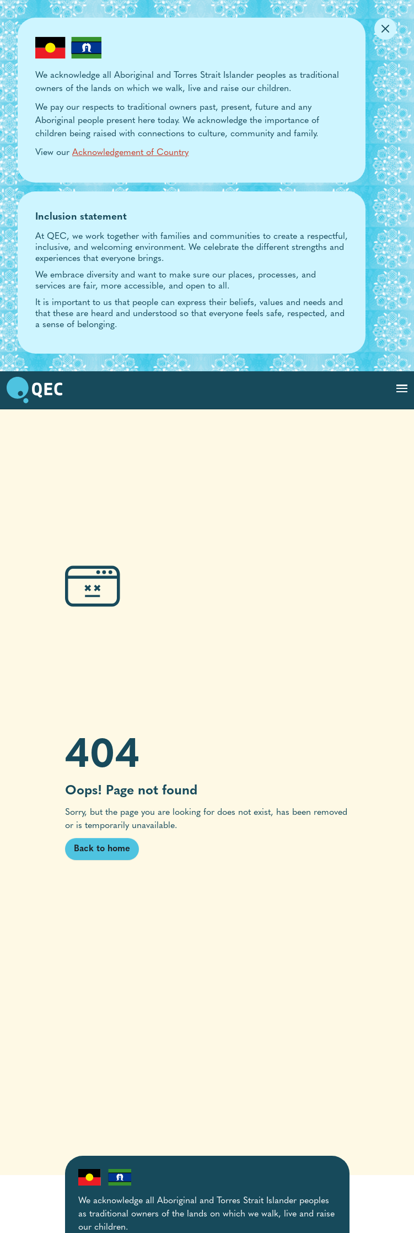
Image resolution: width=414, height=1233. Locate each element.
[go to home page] (34, 390)
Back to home (102, 849)
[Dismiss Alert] (385, 29)
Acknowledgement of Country (130, 152)
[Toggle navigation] (401, 388)
